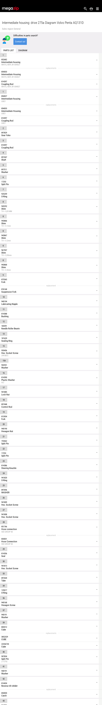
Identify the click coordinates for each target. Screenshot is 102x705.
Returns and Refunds (65, 697)
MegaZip (10, 8)
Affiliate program (85, 692)
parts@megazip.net (24, 674)
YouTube (14, 684)
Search (85, 8)
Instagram (9, 684)
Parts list (8, 50)
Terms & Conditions (65, 692)
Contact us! (20, 41)
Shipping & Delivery (64, 683)
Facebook (4, 684)
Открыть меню (97, 9)
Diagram (22, 50)
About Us (60, 687)
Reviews (82, 683)
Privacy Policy (84, 687)
